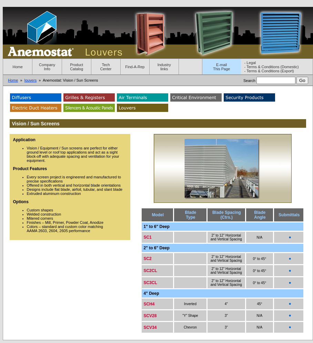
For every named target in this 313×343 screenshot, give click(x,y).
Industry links (164, 67)
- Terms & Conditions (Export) (269, 71)
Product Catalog (76, 67)
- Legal (250, 63)
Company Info (47, 67)
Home (18, 67)
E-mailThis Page (221, 67)
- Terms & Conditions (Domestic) (271, 67)
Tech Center (106, 67)
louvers (30, 80)
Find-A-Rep (134, 67)
